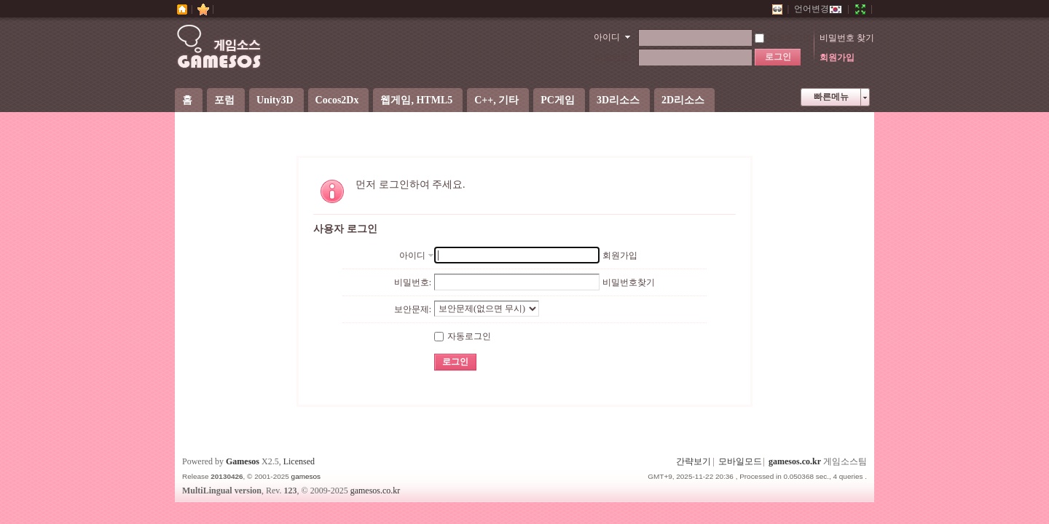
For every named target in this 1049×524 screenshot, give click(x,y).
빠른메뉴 (831, 97)
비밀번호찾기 (628, 282)
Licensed (299, 461)
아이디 (607, 37)
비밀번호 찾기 (847, 38)
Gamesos (242, 461)
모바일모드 (740, 461)
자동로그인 (783, 38)
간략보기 (693, 461)
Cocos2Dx (337, 100)
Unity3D (275, 100)
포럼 (224, 100)
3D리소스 (618, 100)
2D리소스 (682, 100)
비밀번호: (412, 282)
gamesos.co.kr (795, 461)
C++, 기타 (496, 100)
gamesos (306, 476)
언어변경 (818, 9)
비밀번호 (611, 57)
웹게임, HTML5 (416, 100)
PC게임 (558, 100)
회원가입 (837, 57)
